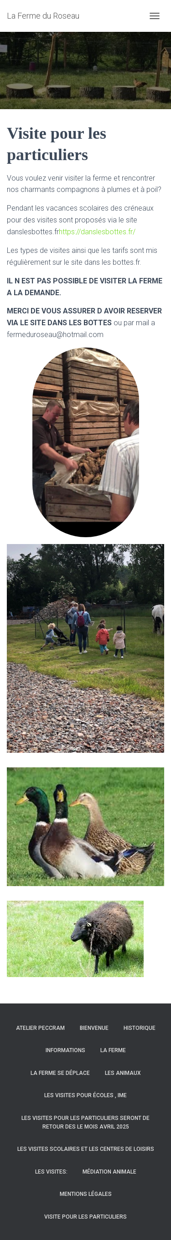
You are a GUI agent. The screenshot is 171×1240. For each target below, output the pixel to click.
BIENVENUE (94, 1028)
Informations (65, 1050)
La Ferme (113, 1050)
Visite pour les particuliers (85, 1217)
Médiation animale (109, 1172)
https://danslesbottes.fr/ (97, 231)
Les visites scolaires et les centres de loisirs (85, 1149)
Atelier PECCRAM (40, 1028)
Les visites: (51, 1172)
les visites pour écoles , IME (85, 1095)
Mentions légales (86, 1194)
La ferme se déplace (60, 1073)
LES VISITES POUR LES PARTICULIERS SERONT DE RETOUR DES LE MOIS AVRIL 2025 (85, 1122)
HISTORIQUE (139, 1028)
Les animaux (123, 1073)
